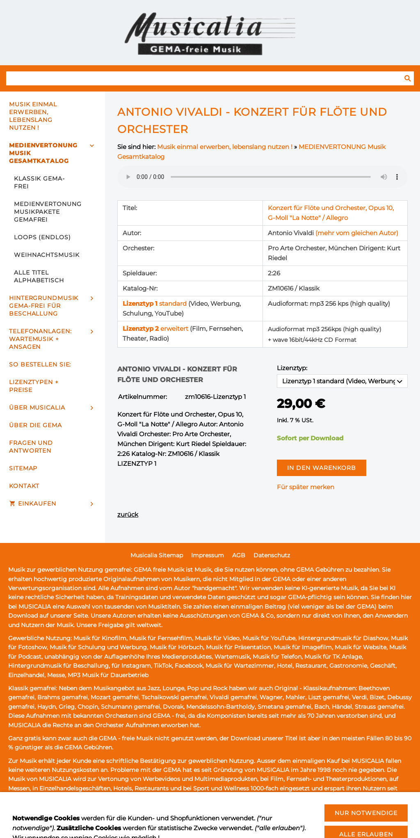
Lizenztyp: (292, 368)
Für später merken (305, 487)
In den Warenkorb (321, 468)
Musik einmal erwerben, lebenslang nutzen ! (224, 147)
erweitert (156, 328)
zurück (127, 514)
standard (155, 303)
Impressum (207, 555)
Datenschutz (271, 555)
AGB (238, 555)
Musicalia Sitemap (156, 555)
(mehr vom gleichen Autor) (356, 233)
